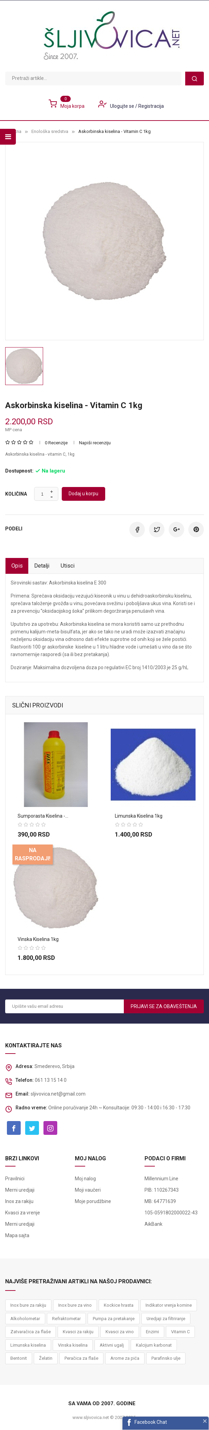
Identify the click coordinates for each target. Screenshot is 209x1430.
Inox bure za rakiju (28, 1305)
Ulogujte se (122, 106)
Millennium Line (161, 1179)
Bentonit (18, 1358)
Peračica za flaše (81, 1358)
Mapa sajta (17, 1236)
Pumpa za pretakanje (114, 1319)
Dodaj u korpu (83, 493)
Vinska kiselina (73, 1345)
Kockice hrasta (118, 1305)
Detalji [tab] (45, 566)
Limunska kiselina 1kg (138, 816)
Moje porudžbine (93, 1202)
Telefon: (25, 1080)
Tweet (157, 529)
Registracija (151, 106)
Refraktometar (66, 1319)
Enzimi (152, 1332)
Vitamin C (180, 1332)
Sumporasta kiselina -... (43, 816)
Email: (23, 1094)
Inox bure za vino (75, 1305)
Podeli (137, 529)
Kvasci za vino (120, 1332)
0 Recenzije (56, 442)
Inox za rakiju (19, 1202)
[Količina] (42, 494)
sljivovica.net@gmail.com (58, 1094)
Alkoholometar (25, 1319)
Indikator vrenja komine (169, 1305)
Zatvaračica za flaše (30, 1332)
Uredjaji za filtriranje (166, 1319)
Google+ (176, 529)
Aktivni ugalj (112, 1345)
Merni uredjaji (19, 1190)
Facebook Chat (151, 1422)
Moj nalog (85, 1179)
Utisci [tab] (73, 566)
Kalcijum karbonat (154, 1345)
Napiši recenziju (95, 442)
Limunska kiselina (28, 1345)
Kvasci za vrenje (22, 1213)
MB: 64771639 (160, 1202)
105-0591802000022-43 (171, 1213)
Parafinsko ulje (165, 1358)
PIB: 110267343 (162, 1190)
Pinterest (196, 529)
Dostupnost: (19, 471)
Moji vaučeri (88, 1190)
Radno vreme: (31, 1108)
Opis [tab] (18, 566)
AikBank (153, 1224)
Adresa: (24, 1066)
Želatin (45, 1358)
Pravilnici (14, 1179)
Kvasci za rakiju (78, 1332)
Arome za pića (124, 1358)
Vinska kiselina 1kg (38, 939)
